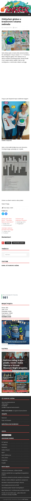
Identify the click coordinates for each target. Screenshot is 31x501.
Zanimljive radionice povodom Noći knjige (7, 228)
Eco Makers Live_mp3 (14, 345)
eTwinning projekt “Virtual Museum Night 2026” (22, 377)
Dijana (15, 27)
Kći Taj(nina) (5, 442)
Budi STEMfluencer (6, 455)
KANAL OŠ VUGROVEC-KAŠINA (10, 265)
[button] (29, 14)
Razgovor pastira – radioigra (8, 378)
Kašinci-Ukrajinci (6, 450)
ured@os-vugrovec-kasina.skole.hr (10, 407)
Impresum (4, 417)
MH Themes (25, 499)
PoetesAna (4, 444)
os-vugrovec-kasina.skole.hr (20, 410)
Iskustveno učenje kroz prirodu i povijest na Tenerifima (15, 477)
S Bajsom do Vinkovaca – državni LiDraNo (12, 470)
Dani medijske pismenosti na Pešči (10, 485)
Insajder (4, 463)
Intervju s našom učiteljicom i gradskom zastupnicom (15, 480)
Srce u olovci (5, 457)
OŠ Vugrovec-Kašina (5, 345)
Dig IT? (3, 452)
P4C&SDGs (4, 447)
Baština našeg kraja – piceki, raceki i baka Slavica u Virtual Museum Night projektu (15, 364)
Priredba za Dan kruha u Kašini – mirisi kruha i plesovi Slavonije (22, 387)
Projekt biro (4, 460)
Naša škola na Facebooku (10, 424)
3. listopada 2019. (7, 27)
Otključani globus (18, 243)
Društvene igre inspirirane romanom (21, 219)
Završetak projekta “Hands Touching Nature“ (13, 487)
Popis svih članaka (6, 420)
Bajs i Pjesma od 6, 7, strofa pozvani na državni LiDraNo (15, 490)
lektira (8, 243)
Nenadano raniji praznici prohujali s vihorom (13, 482)
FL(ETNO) (5, 349)
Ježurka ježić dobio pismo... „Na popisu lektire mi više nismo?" (8, 220)
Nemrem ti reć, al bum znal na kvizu (8, 388)
